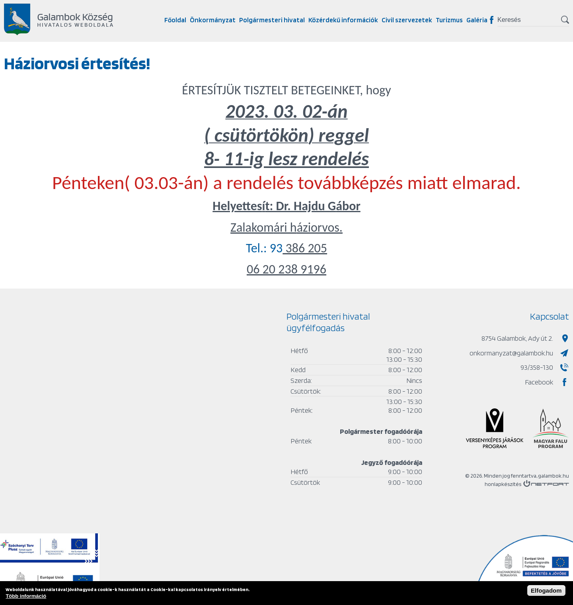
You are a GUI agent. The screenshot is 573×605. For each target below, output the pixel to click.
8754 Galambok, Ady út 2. (517, 338)
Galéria (476, 20)
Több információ (26, 596)
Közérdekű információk (343, 20)
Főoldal (175, 20)
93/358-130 (536, 367)
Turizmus (449, 20)
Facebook (491, 20)
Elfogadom (546, 590)
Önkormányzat (213, 20)
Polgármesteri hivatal (272, 20)
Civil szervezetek (407, 20)
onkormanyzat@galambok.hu (511, 353)
